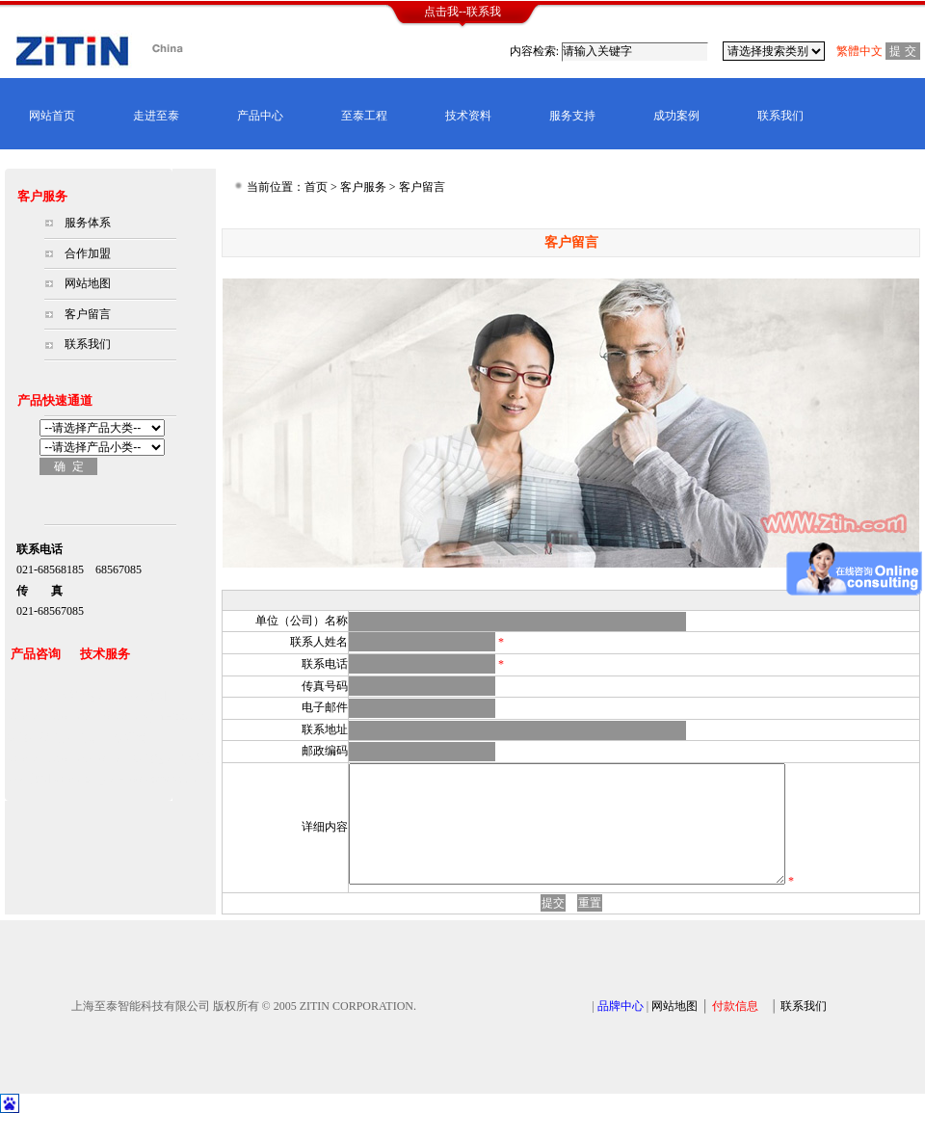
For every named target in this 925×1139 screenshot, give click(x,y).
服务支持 (572, 115)
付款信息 (735, 1029)
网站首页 (52, 115)
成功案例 (676, 115)
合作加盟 (88, 253)
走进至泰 (156, 115)
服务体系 (88, 222)
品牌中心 (620, 1029)
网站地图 (88, 283)
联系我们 (780, 115)
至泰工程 (364, 115)
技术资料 (468, 115)
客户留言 (88, 314)
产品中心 (260, 115)
